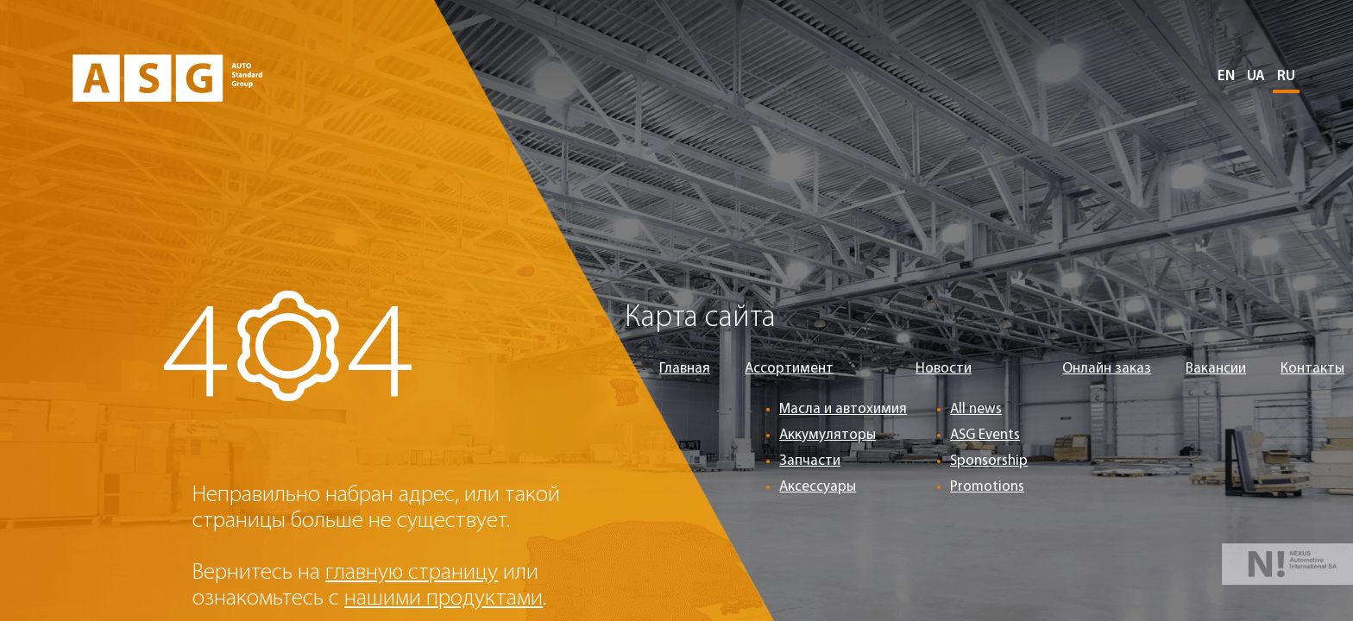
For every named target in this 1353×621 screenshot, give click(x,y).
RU (1286, 76)
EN (1226, 76)
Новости (944, 368)
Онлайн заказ (1106, 368)
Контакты (1312, 368)
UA (1256, 76)
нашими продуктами (443, 599)
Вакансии (1216, 368)
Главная (684, 368)
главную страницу (411, 573)
